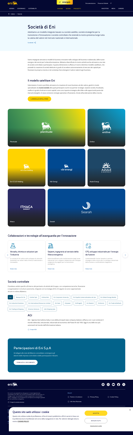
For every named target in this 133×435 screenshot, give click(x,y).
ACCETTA (96, 413)
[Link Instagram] (108, 384)
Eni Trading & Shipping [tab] (16, 309)
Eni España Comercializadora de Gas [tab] (84, 297)
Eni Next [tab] (57, 303)
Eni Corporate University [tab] (61, 297)
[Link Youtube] (113, 384)
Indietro (13, 14)
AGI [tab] (10, 297)
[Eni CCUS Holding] (26, 168)
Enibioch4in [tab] (45, 297)
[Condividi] (32, 43)
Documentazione (90, 3)
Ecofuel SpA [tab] (33, 297)
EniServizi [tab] (101, 303)
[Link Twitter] (123, 384)
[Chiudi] (130, 410)
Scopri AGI (33, 329)
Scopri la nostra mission (17, 402)
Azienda (19, 14)
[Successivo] (125, 255)
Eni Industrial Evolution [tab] (16, 303)
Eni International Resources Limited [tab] (39, 303)
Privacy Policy (94, 397)
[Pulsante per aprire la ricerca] (118, 3)
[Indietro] (9, 14)
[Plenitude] (46, 128)
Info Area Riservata (75, 401)
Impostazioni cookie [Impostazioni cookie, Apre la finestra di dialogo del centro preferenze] (96, 426)
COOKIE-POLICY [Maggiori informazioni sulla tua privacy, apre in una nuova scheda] (23, 421)
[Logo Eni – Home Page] (13, 3)
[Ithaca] (26, 207)
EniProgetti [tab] (78, 303)
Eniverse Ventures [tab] (33, 309)
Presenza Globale (103, 3)
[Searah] (86, 207)
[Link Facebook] (118, 384)
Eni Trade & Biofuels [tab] (115, 303)
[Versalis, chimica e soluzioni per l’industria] (26, 256)
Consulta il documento (26, 362)
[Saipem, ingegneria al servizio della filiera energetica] (64, 256)
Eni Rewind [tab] (90, 303)
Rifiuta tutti (96, 420)
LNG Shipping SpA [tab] (49, 309)
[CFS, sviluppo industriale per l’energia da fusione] (102, 256)
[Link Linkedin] (103, 384)
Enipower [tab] (68, 303)
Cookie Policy (114, 397)
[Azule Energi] (106, 168)
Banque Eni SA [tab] (20, 297)
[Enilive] (106, 128)
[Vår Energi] (66, 168)
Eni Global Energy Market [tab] (108, 297)
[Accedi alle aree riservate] (123, 3)
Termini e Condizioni (76, 397)
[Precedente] (7, 255)
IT (111, 3)
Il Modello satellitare (39, 99)
